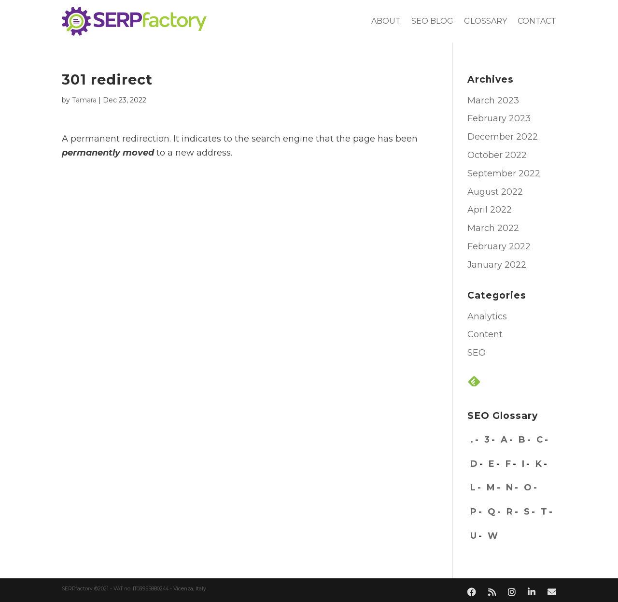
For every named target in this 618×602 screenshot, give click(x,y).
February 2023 (499, 118)
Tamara (84, 100)
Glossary (485, 21)
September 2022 (503, 173)
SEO (476, 352)
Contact (537, 21)
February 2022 (499, 246)
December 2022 (502, 136)
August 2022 (495, 191)
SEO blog (432, 21)
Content (485, 334)
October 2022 (497, 155)
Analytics (487, 316)
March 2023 (493, 100)
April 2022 (489, 209)
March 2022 (493, 228)
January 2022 (496, 264)
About (386, 21)
